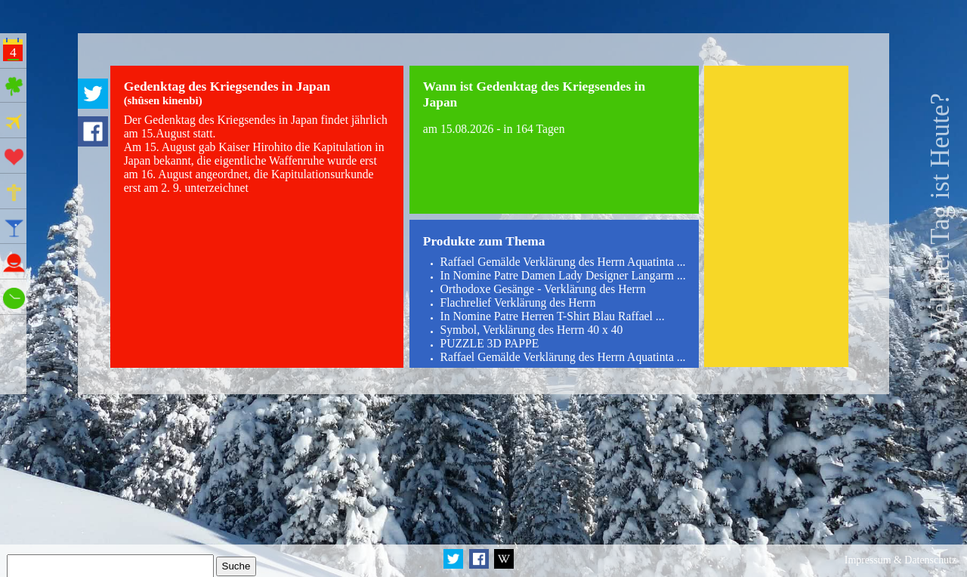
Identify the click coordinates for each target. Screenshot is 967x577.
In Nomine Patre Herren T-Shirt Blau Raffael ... (552, 316)
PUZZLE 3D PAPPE (489, 343)
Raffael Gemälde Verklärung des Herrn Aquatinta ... (562, 261)
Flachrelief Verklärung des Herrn (517, 302)
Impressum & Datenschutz (900, 560)
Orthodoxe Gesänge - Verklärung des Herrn (542, 288)
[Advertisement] (776, 216)
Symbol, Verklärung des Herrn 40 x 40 (531, 329)
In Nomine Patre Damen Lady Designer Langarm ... (562, 275)
